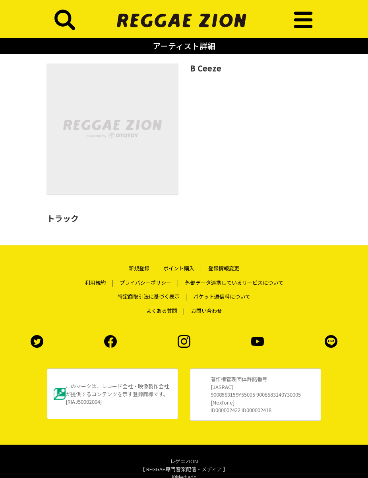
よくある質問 (161, 310)
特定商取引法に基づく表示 (149, 296)
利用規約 (95, 282)
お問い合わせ (206, 310)
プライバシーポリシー (145, 282)
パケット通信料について (222, 296)
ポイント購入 (178, 268)
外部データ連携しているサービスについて (234, 282)
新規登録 (139, 268)
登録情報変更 (223, 268)
